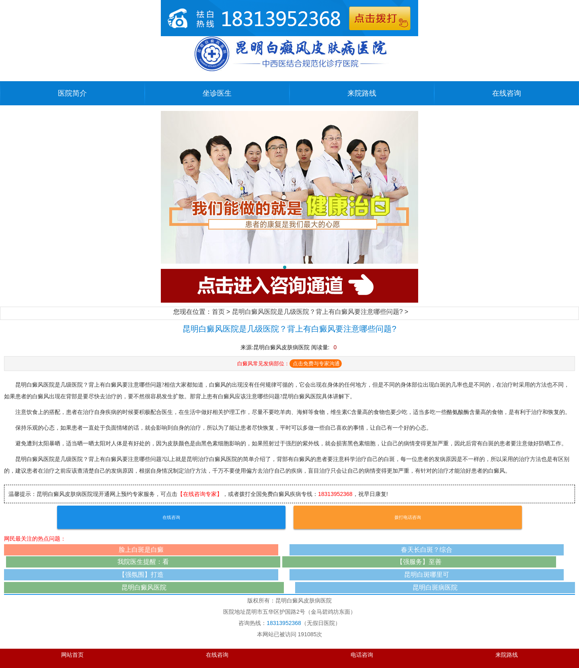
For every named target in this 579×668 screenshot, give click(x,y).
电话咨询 (362, 655)
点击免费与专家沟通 (316, 364)
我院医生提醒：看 (143, 561)
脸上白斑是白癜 (141, 549)
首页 (218, 311)
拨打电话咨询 (407, 517)
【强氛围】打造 (141, 574)
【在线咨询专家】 (199, 494)
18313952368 (335, 494)
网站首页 (72, 655)
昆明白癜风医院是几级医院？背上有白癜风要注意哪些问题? (317, 311)
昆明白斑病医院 (435, 587)
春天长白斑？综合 (426, 549)
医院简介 (72, 93)
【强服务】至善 (418, 561)
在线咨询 (506, 93)
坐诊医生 (217, 93)
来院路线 (361, 93)
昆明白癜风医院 (143, 587)
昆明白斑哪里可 (426, 574)
